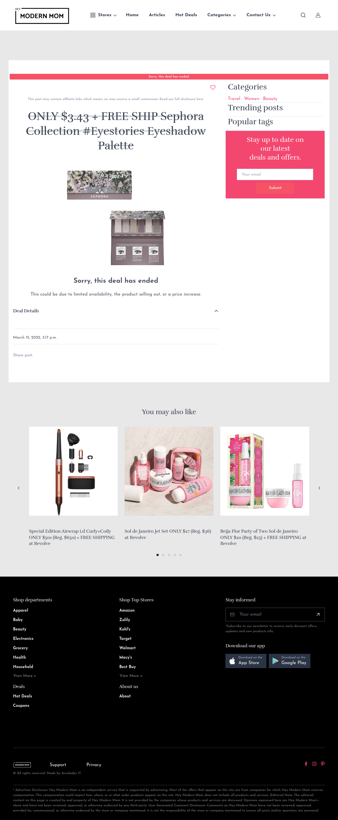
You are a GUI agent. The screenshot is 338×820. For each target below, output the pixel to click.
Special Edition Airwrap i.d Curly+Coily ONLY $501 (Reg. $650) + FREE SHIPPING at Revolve (72, 537)
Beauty (270, 99)
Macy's (125, 658)
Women (251, 99)
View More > (24, 676)
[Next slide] (319, 488)
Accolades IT (71, 773)
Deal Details (26, 311)
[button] (157, 555)
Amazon (127, 611)
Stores (100, 15)
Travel (234, 99)
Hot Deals (186, 15)
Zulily (124, 620)
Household (23, 667)
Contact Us (258, 15)
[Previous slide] (19, 488)
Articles (157, 15)
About (125, 696)
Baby (18, 620)
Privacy (93, 765)
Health (19, 658)
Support (58, 765)
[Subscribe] (318, 614)
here (199, 99)
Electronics (23, 639)
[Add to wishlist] (213, 87)
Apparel (20, 611)
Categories (219, 15)
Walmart (127, 648)
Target (125, 639)
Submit (275, 188)
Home (132, 15)
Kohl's (125, 629)
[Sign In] (318, 15)
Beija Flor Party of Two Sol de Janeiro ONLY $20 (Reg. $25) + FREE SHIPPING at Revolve (263, 537)
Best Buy (127, 667)
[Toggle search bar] (303, 15)
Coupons (21, 706)
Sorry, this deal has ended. (169, 76)
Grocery (20, 648)
